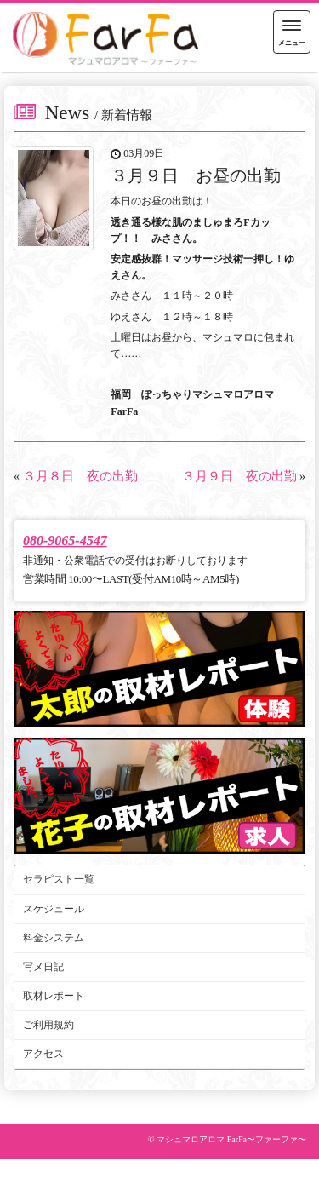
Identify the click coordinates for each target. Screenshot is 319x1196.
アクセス (43, 1054)
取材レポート (53, 996)
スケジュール (53, 909)
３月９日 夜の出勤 (239, 476)
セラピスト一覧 (58, 879)
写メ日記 (43, 967)
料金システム (53, 938)
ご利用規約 (48, 1025)
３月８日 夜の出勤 (80, 476)
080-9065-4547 (65, 540)
